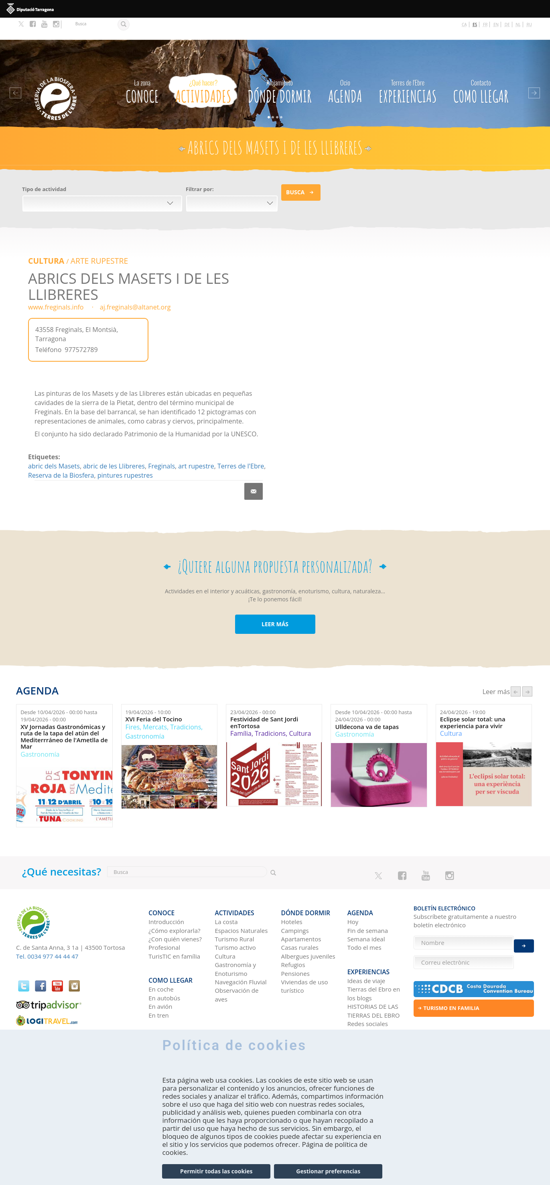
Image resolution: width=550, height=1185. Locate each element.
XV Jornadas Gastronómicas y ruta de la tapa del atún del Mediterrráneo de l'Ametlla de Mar (64, 713)
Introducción (166, 893)
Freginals (161, 442)
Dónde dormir (279, 67)
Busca (295, 170)
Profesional (164, 919)
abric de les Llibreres (114, 442)
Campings (295, 902)
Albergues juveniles (308, 928)
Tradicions (185, 703)
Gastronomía (39, 731)
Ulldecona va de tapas (367, 703)
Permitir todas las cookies (216, 1171)
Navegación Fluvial (240, 953)
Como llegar (481, 67)
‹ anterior (516, 668)
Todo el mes (364, 919)
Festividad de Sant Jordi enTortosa (264, 699)
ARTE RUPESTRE (91, 237)
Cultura (44, 237)
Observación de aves (236, 966)
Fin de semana (367, 902)
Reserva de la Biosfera (61, 452)
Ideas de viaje (366, 947)
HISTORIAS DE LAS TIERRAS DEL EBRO (373, 977)
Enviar (524, 938)
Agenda (345, 67)
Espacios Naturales (241, 902)
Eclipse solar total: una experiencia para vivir (472, 699)
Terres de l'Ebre (240, 442)
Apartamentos (301, 910)
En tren (158, 981)
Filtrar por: (200, 167)
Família (241, 710)
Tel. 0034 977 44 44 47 (47, 933)
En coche (160, 955)
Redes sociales (367, 990)
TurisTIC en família (174, 928)
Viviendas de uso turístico (304, 957)
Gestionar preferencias (328, 1171)
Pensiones (295, 945)
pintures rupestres (125, 452)
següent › (527, 668)
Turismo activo (235, 919)
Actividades (203, 67)
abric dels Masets (54, 442)
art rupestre (196, 442)
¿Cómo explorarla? (174, 902)
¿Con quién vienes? (175, 910)
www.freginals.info (55, 283)
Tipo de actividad (44, 167)
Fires (133, 703)
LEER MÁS (275, 601)
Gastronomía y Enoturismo (235, 940)
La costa (226, 893)
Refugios (293, 936)
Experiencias (408, 67)
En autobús (164, 964)
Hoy (353, 893)
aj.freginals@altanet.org (135, 283)
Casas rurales (300, 919)
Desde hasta (58, 692)
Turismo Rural (234, 910)
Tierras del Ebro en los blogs (373, 959)
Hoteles (291, 893)
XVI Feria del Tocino (154, 696)
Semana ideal (366, 910)
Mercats (155, 703)
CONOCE (142, 67)
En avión (160, 973)
